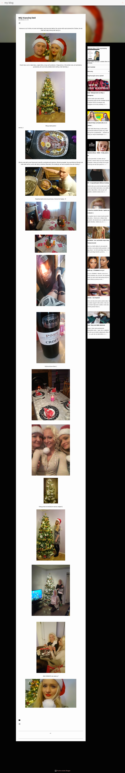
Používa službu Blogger (62, 770)
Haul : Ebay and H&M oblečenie (96, 325)
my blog (8, 2)
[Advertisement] (50, 755)
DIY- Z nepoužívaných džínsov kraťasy (98, 183)
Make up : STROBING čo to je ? (96, 270)
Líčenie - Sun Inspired (93, 297)
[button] (19, 23)
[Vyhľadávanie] (16, 3)
